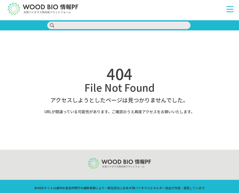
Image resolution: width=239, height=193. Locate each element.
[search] (119, 25)
